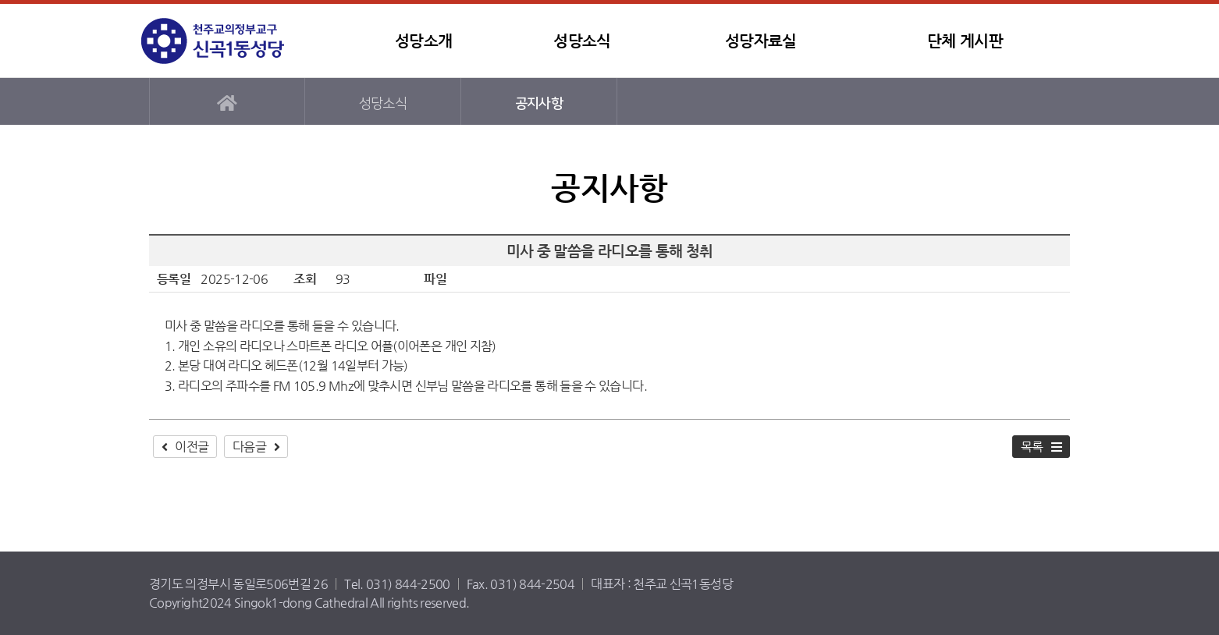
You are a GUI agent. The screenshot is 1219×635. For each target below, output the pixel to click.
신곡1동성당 (238, 41)
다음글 (249, 446)
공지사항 (539, 103)
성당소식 (581, 41)
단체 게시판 (965, 41)
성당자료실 (761, 41)
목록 (1032, 446)
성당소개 (423, 41)
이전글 (191, 446)
